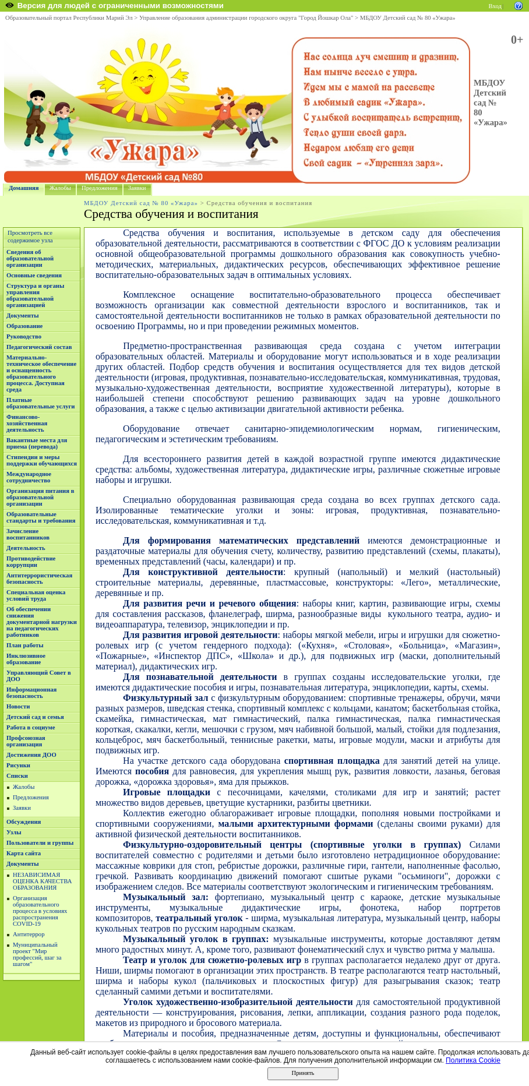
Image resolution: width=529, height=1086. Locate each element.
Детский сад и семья (35, 717)
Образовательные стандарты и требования (41, 517)
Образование (24, 326)
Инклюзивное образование (25, 659)
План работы (25, 645)
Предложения (100, 188)
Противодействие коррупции (30, 561)
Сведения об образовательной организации (30, 258)
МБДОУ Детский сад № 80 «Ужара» (408, 18)
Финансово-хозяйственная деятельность (26, 423)
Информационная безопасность (31, 692)
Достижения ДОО (31, 755)
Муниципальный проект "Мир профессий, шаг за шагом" (37, 954)
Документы (22, 315)
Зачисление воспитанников (28, 534)
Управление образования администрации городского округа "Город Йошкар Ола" (246, 18)
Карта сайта (23, 853)
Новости (18, 706)
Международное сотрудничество (28, 477)
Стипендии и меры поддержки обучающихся (41, 460)
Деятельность (25, 548)
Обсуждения (23, 822)
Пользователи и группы (39, 843)
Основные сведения (34, 275)
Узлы (14, 832)
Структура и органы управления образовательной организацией (35, 295)
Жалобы (60, 188)
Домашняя (24, 188)
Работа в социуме (30, 727)
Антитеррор (28, 934)
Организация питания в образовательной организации (40, 497)
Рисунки (18, 765)
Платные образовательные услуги (40, 403)
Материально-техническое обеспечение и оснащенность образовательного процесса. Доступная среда (41, 373)
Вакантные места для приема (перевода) (36, 443)
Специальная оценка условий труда (35, 595)
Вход (495, 6)
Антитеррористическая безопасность (39, 578)
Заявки (137, 188)
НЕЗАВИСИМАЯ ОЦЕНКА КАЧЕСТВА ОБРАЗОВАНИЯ (42, 881)
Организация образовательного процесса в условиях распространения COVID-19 (40, 911)
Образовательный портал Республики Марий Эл (69, 18)
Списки (17, 776)
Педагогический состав (39, 347)
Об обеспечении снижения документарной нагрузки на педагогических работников (41, 622)
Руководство (23, 336)
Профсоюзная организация (25, 741)
